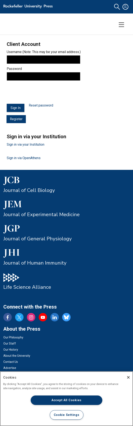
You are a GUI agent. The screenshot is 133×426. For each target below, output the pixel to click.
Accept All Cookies (66, 400)
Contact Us (10, 361)
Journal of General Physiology (37, 238)
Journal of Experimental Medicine (41, 214)
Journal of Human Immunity (34, 263)
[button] (117, 7)
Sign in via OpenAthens (24, 158)
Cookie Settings (66, 415)
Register (16, 119)
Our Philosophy (13, 337)
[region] (66, 398)
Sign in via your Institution (25, 144)
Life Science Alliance (27, 287)
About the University (16, 355)
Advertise (9, 368)
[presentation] (39, 92)
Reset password (41, 105)
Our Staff (9, 343)
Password (14, 69)
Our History (10, 349)
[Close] (128, 377)
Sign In (16, 108)
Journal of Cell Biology (29, 190)
